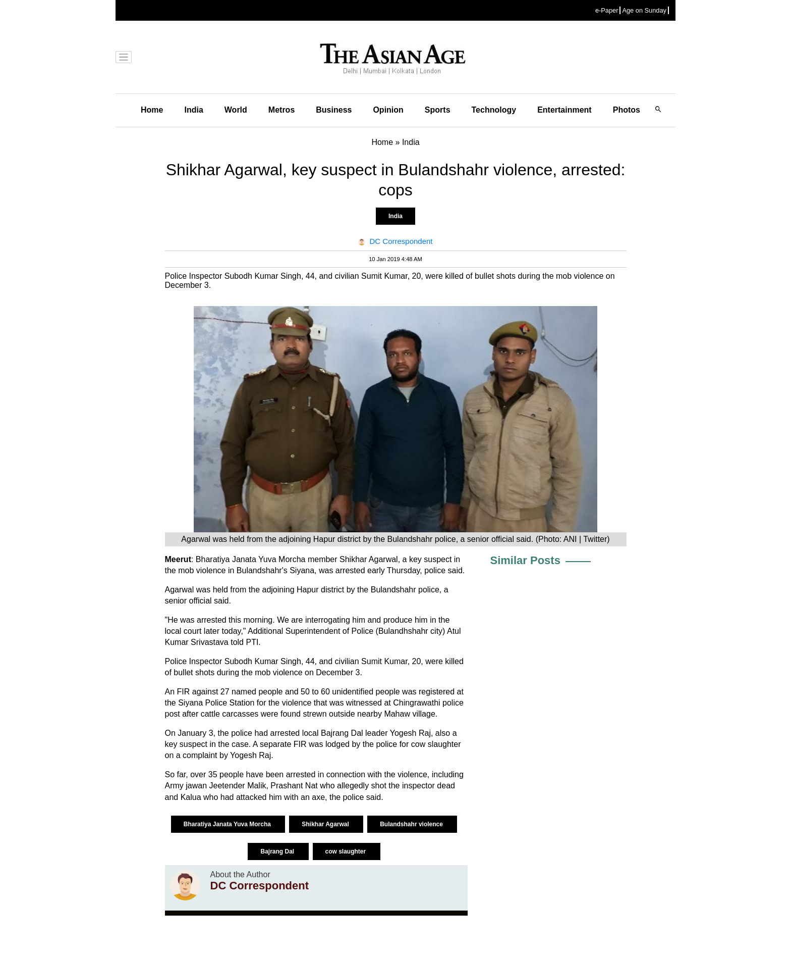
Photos (626, 110)
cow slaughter (346, 851)
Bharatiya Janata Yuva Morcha (228, 824)
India (193, 110)
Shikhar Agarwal (326, 824)
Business (334, 110)
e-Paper (606, 10)
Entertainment (564, 110)
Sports (437, 110)
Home (152, 110)
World (235, 110)
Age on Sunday (644, 10)
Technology (494, 110)
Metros (281, 110)
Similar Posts (525, 560)
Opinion (388, 110)
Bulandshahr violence (412, 824)
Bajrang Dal (278, 851)
